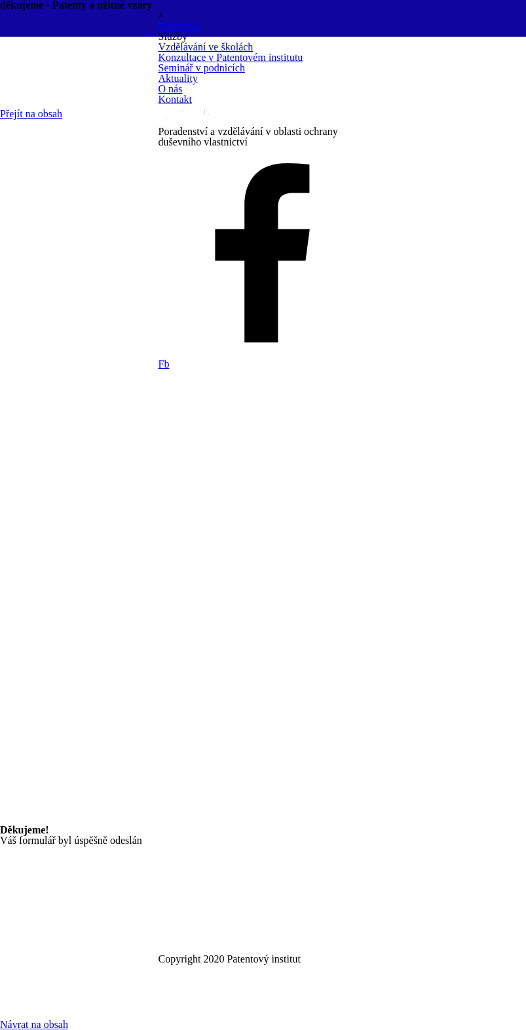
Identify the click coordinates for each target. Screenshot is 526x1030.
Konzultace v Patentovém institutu (231, 57)
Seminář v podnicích (202, 67)
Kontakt (176, 99)
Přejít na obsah (31, 113)
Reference (180, 25)
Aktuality (178, 78)
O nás (171, 88)
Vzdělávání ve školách (206, 46)
